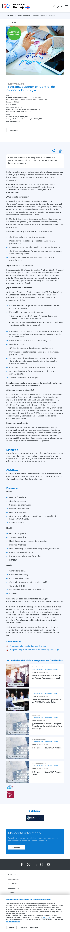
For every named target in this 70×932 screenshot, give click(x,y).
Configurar (22, 928)
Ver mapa (36, 97)
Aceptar (10, 928)
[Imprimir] (60, 150)
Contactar (14, 130)
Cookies (11, 892)
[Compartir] (53, 150)
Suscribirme (16, 847)
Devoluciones (13, 888)
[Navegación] (66, 6)
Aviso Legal (12, 875)
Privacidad (12, 883)
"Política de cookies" (13, 922)
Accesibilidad (13, 879)
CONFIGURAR (46, 918)
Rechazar (34, 928)
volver (13, 22)
